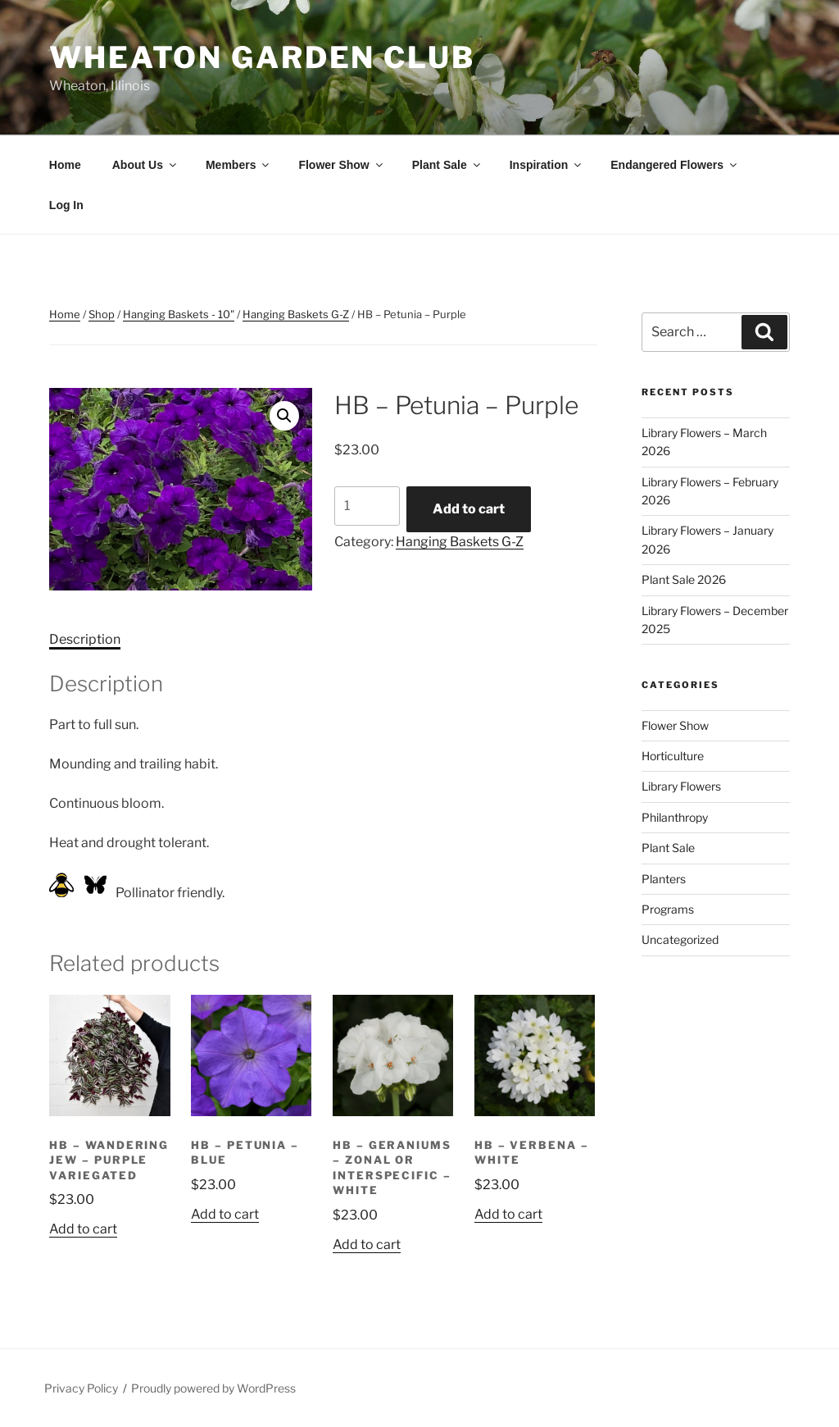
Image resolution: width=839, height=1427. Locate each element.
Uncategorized (680, 939)
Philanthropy (675, 817)
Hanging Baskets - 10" (178, 314)
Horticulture (673, 756)
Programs (668, 909)
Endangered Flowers (674, 164)
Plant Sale (447, 164)
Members (238, 164)
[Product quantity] (367, 506)
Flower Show (341, 164)
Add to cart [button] (83, 1229)
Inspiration (547, 164)
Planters (664, 879)
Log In (66, 205)
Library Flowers (681, 786)
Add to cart (469, 509)
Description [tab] (84, 639)
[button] (284, 416)
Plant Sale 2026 (684, 579)
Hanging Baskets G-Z (296, 314)
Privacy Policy (81, 1388)
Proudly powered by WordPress (213, 1388)
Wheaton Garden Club (262, 57)
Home (65, 164)
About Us (145, 164)
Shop (101, 314)
